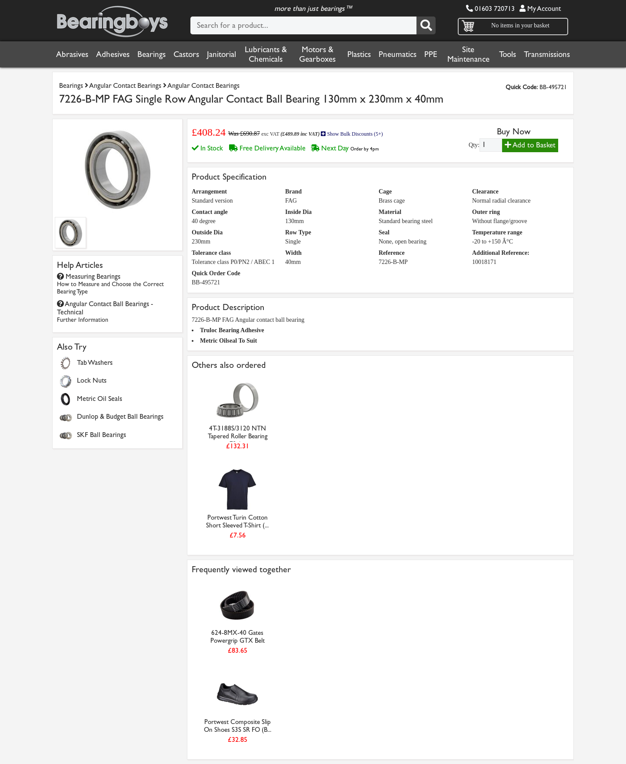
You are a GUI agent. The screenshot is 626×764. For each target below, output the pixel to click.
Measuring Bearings (110, 283)
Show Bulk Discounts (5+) (352, 134)
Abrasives (72, 54)
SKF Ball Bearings (101, 434)
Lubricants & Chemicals (266, 54)
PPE (430, 54)
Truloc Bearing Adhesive (232, 330)
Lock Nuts (92, 380)
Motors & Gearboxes (317, 54)
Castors (186, 54)
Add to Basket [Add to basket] (530, 145)
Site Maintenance (468, 54)
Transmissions (547, 54)
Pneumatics (397, 54)
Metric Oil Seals (99, 398)
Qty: (474, 145)
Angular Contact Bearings (125, 85)
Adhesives (113, 54)
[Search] (426, 25)
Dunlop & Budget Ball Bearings (120, 416)
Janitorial (221, 54)
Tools (507, 54)
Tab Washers (95, 362)
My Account (540, 8)
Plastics (359, 54)
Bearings (151, 54)
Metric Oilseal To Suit (228, 340)
